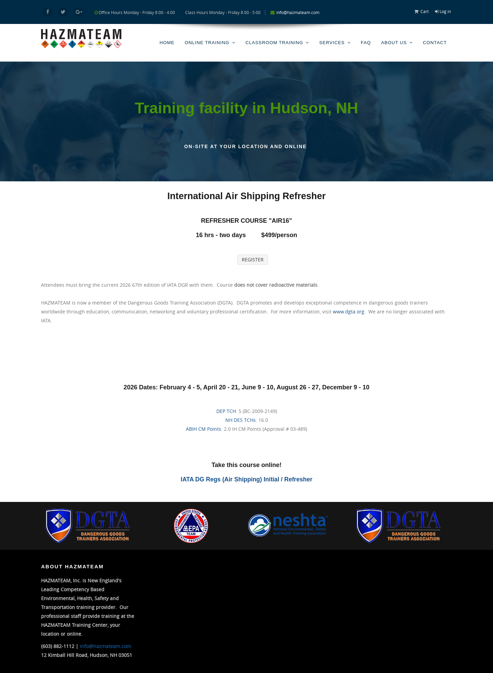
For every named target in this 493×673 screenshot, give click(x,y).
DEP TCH (226, 410)
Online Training (209, 41)
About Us (394, 41)
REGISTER (253, 259)
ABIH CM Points (203, 428)
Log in (445, 11)
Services (332, 41)
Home (169, 41)
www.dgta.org (348, 311)
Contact (435, 41)
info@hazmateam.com (297, 12)
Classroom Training (275, 41)
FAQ (366, 41)
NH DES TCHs (240, 419)
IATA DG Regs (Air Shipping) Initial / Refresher (246, 479)
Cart (424, 11)
